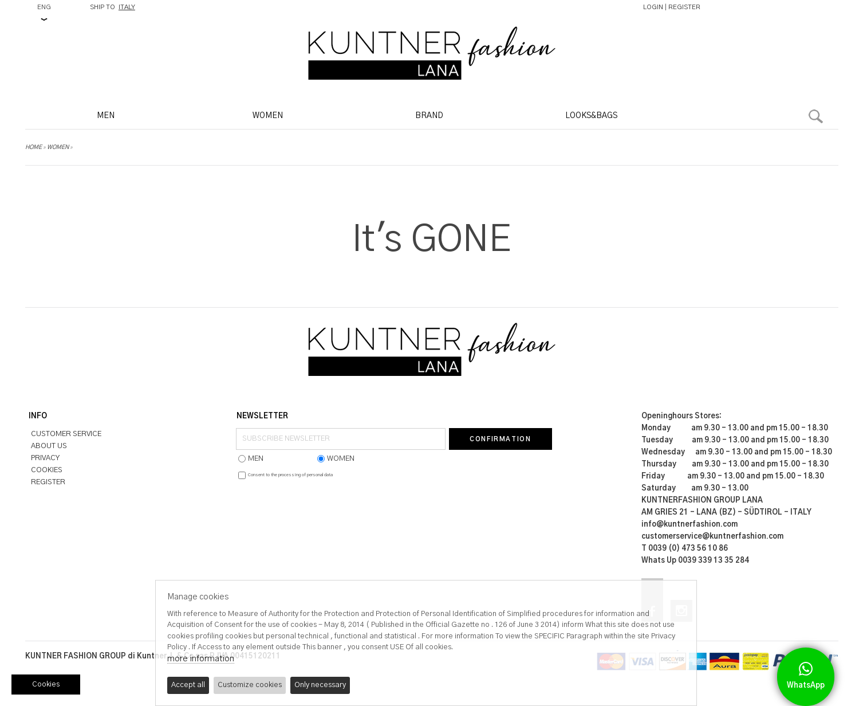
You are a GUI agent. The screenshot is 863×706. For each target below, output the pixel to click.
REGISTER (684, 7)
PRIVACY (45, 458)
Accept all (188, 685)
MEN (106, 116)
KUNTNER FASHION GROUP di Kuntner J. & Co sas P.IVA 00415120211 (153, 656)
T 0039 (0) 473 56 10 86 (684, 548)
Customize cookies (250, 685)
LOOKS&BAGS (591, 116)
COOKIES (46, 470)
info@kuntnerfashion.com (689, 524)
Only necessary (320, 685)
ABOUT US (49, 446)
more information (200, 658)
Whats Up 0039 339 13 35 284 (695, 560)
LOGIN (653, 7)
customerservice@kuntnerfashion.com (712, 536)
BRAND (429, 116)
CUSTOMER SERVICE (66, 434)
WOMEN (268, 116)
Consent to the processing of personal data (290, 475)
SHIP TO (112, 7)
